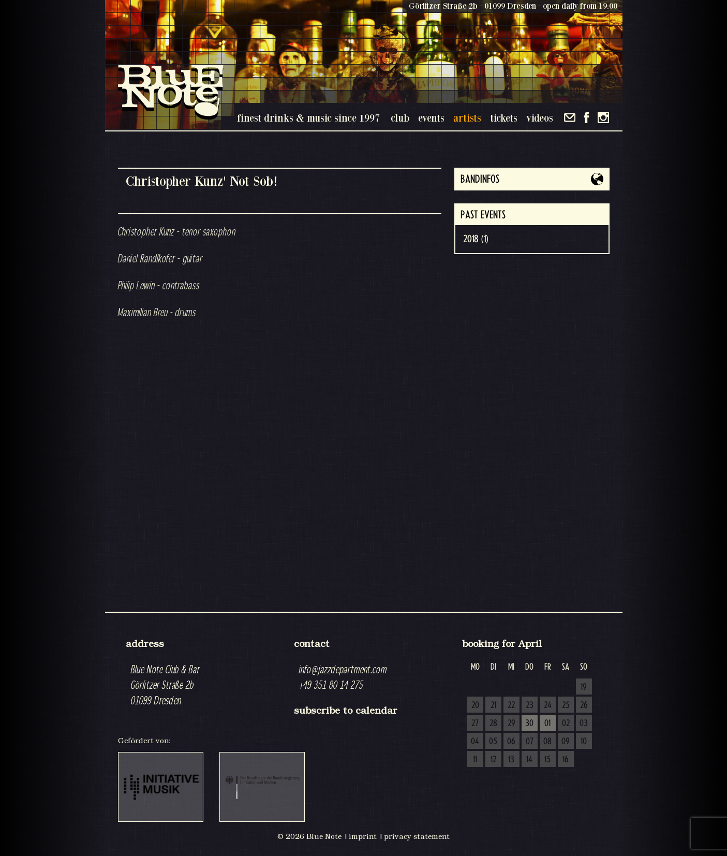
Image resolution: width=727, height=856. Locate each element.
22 (511, 705)
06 (511, 741)
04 (475, 741)
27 (475, 723)
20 (475, 705)
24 (548, 705)
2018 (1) (475, 239)
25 (566, 705)
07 (529, 741)
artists (467, 118)
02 (566, 723)
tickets (503, 118)
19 (584, 687)
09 (565, 741)
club (400, 118)
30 (529, 723)
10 (584, 741)
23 (529, 705)
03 (584, 723)
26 (584, 705)
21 (493, 705)
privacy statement (417, 836)
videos (539, 118)
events (431, 118)
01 (547, 723)
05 (493, 741)
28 (493, 723)
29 (511, 723)
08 (547, 741)
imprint (363, 836)
